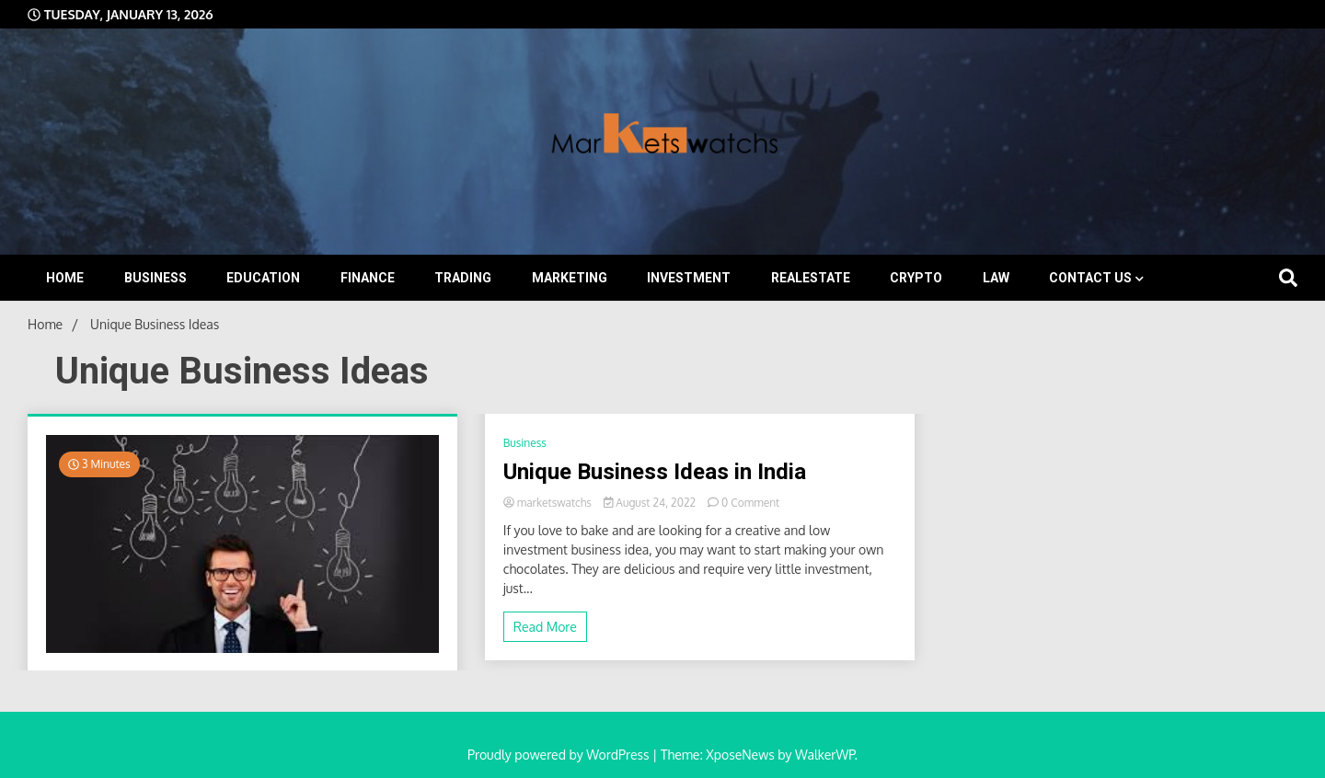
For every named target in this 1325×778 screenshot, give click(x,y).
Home (65, 277)
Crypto (916, 277)
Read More (545, 627)
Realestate (810, 277)
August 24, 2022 (651, 502)
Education (263, 277)
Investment (689, 277)
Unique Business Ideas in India (654, 472)
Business (155, 277)
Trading (462, 277)
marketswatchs (548, 502)
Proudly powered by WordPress (559, 754)
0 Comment (750, 502)
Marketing (569, 277)
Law (996, 277)
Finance (367, 277)
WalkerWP (825, 754)
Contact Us (1090, 277)
